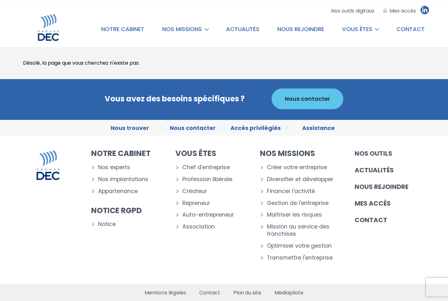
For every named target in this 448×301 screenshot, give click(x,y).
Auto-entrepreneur (208, 214)
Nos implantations (123, 179)
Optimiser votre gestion (299, 246)
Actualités (242, 29)
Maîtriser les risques (294, 214)
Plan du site (247, 292)
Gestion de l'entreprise (298, 203)
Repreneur (196, 203)
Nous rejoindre (300, 29)
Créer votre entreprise (297, 167)
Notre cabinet (122, 29)
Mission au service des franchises (298, 230)
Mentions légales (165, 292)
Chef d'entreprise (206, 167)
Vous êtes (360, 29)
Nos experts (114, 167)
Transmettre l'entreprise (300, 257)
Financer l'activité (291, 191)
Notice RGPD (116, 210)
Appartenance (118, 191)
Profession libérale (207, 179)
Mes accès (373, 203)
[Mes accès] (398, 11)
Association (198, 226)
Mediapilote (288, 292)
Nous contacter (307, 99)
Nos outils (373, 153)
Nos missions (185, 29)
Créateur (194, 191)
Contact (410, 29)
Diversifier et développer (300, 179)
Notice (107, 224)
